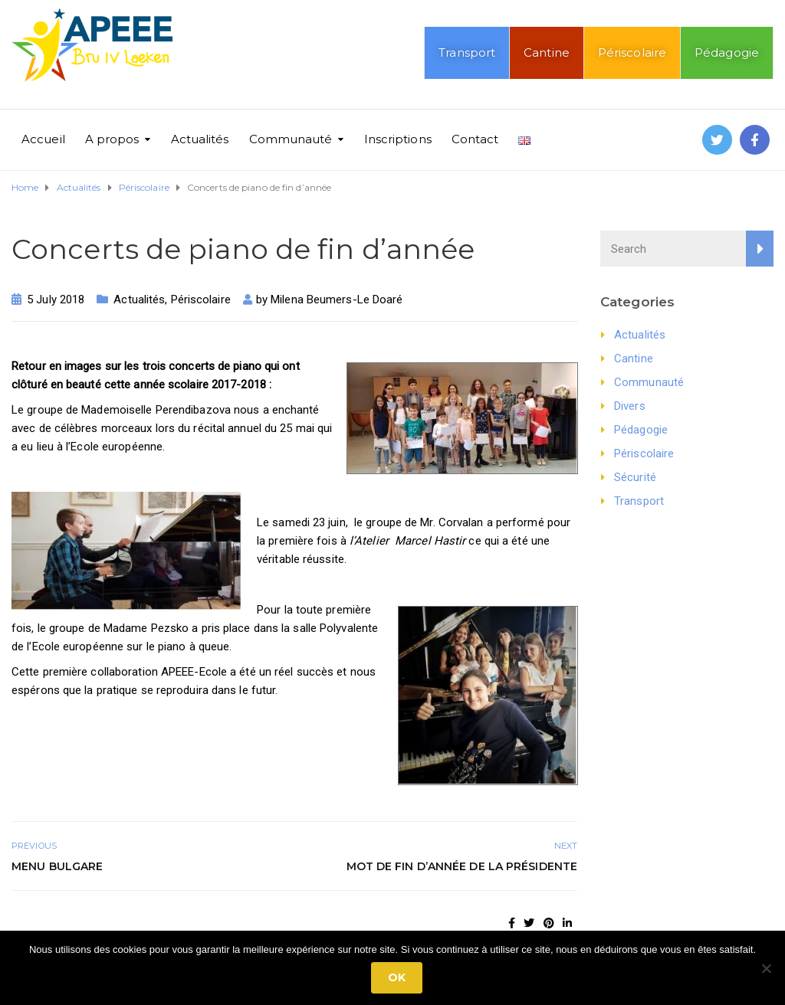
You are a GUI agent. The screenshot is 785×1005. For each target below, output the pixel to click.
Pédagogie (727, 52)
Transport (466, 52)
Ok (397, 977)
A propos (112, 139)
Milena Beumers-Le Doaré (336, 299)
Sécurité (635, 477)
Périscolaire (632, 52)
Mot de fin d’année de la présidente (462, 866)
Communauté (291, 139)
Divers (629, 406)
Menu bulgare (57, 866)
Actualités (200, 139)
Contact (475, 139)
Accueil (43, 139)
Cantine (547, 52)
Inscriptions (398, 139)
